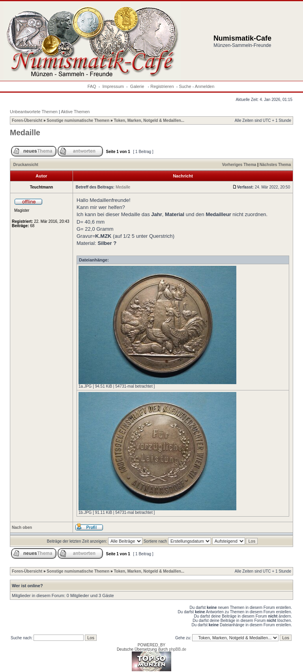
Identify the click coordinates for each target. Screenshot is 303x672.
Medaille (25, 132)
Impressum (113, 86)
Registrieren (162, 86)
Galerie (138, 86)
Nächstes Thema (275, 164)
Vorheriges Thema (239, 164)
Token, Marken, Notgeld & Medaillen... (149, 120)
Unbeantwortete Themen (34, 111)
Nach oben (22, 527)
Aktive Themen (75, 111)
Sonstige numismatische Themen (78, 120)
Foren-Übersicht (27, 120)
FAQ (92, 86)
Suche (185, 86)
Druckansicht (25, 164)
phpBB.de (177, 649)
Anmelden (205, 86)
